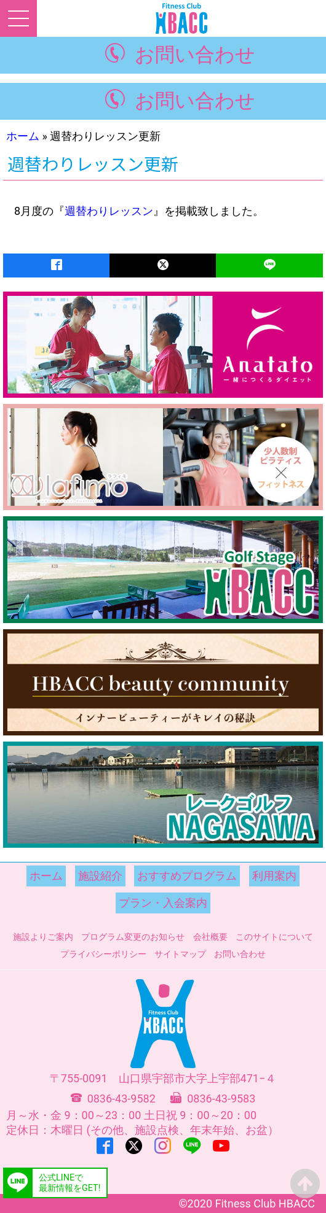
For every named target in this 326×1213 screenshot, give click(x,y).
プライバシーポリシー (103, 954)
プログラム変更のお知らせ (133, 937)
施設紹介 (100, 875)
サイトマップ (180, 954)
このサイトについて (274, 937)
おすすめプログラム (187, 875)
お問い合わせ (195, 55)
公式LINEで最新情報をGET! (69, 1182)
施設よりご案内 (43, 937)
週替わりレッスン (109, 210)
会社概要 (210, 937)
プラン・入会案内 (163, 902)
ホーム (22, 136)
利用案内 (274, 875)
